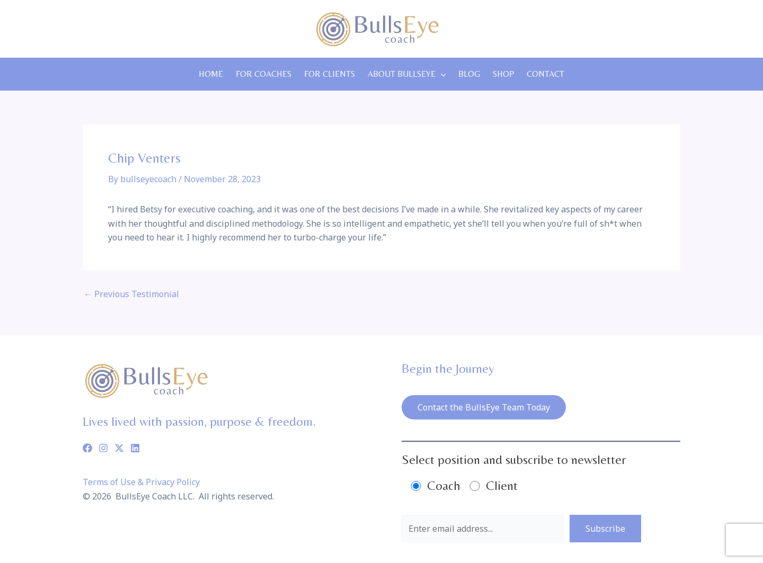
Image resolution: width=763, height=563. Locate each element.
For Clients (329, 74)
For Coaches (263, 74)
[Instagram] (103, 448)
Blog (469, 74)
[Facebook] (87, 448)
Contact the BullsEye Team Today (484, 407)
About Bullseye (407, 74)
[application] (441, 74)
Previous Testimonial (131, 294)
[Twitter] (119, 448)
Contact (545, 74)
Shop (503, 74)
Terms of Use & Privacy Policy (141, 482)
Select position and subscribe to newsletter (514, 459)
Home (211, 74)
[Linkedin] (135, 448)
